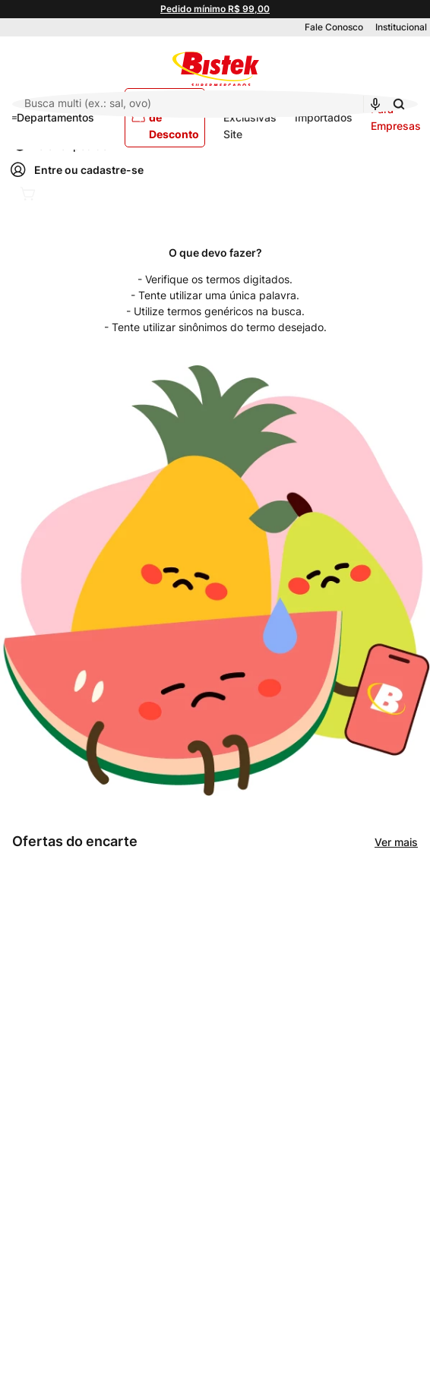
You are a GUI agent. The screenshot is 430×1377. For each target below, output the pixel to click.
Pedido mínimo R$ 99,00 (215, 8)
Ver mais (396, 841)
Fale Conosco (334, 27)
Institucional (401, 27)
